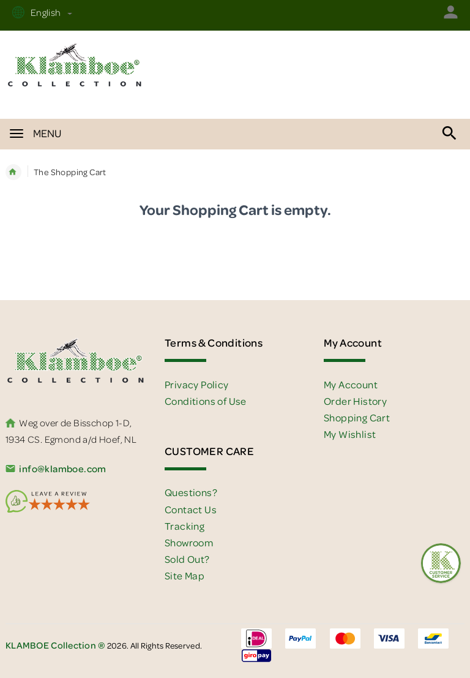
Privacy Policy (197, 384)
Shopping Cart (357, 417)
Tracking (184, 525)
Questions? (191, 492)
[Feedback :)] (441, 563)
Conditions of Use (206, 400)
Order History (355, 400)
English (50, 12)
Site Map (184, 575)
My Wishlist (350, 434)
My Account (351, 384)
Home (13, 172)
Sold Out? (187, 558)
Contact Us (191, 509)
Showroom (189, 542)
